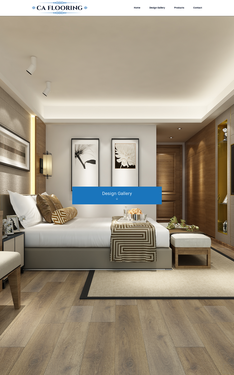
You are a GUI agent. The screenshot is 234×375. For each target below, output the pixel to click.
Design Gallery (157, 7)
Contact (197, 7)
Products (179, 7)
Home (137, 7)
